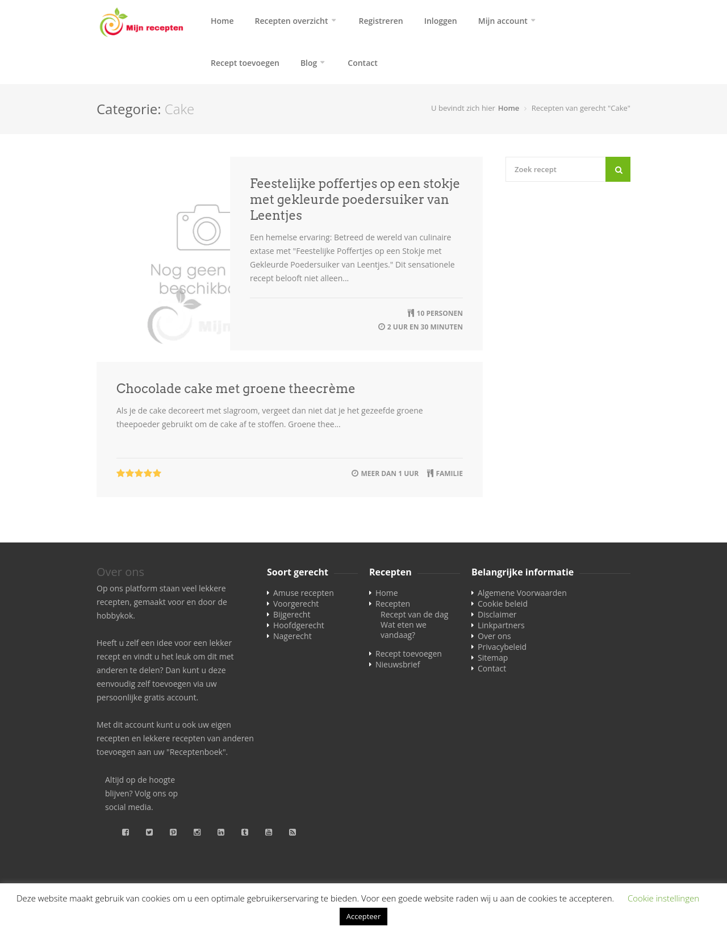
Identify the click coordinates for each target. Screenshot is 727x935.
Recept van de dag (414, 614)
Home (222, 20)
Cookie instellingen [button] (663, 898)
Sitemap (493, 657)
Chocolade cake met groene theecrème (236, 388)
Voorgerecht (296, 603)
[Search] (617, 169)
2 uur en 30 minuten (425, 327)
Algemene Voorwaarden (522, 592)
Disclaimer (497, 614)
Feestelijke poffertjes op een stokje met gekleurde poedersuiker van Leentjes (355, 199)
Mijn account (503, 20)
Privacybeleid (502, 646)
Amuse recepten (303, 592)
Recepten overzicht (291, 20)
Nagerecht (292, 636)
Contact (362, 62)
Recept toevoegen (245, 62)
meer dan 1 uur (390, 473)
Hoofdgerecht (298, 625)
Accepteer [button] (363, 916)
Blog (308, 62)
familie (449, 473)
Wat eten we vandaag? (404, 629)
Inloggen (440, 20)
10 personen (440, 313)
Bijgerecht (291, 614)
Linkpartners (501, 625)
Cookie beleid (503, 603)
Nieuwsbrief (397, 664)
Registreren (381, 20)
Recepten (392, 603)
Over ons (494, 636)
